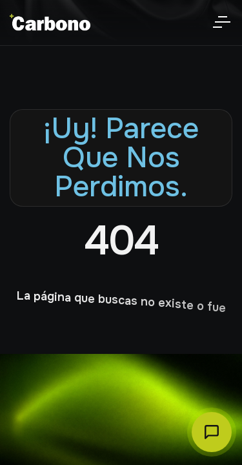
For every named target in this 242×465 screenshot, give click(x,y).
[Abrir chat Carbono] (212, 432)
